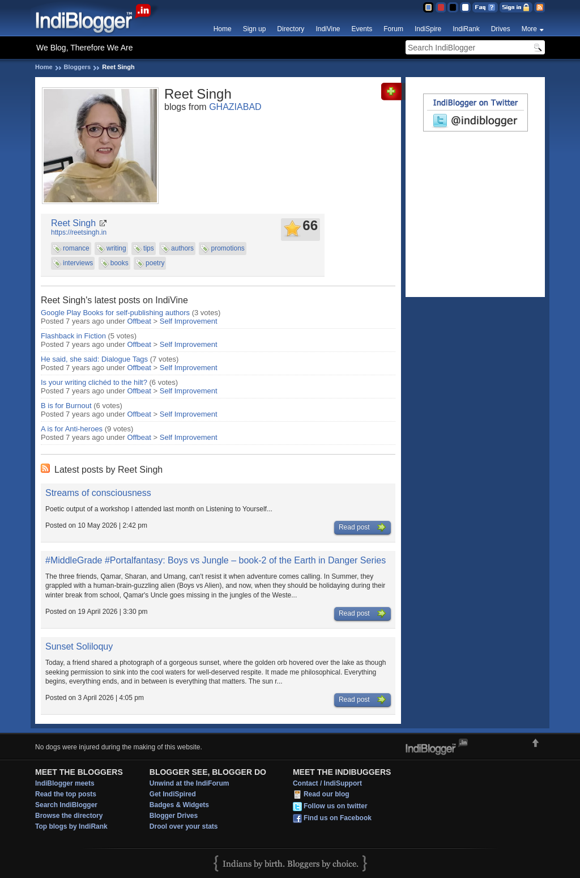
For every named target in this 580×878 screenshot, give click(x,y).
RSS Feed (539, 7)
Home (223, 29)
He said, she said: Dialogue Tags (94, 359)
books (119, 263)
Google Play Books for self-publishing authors (115, 312)
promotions (227, 248)
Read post (362, 527)
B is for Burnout (66, 405)
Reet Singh (73, 223)
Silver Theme (452, 7)
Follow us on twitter (336, 806)
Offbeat (139, 321)
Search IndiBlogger (66, 805)
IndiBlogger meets (65, 783)
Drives (500, 29)
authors (182, 248)
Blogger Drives (174, 816)
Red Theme (440, 7)
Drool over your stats (184, 826)
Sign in (516, 7)
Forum (393, 29)
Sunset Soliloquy (79, 646)
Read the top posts (65, 794)
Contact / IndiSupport (327, 783)
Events (362, 29)
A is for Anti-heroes (72, 429)
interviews (78, 263)
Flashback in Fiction (73, 336)
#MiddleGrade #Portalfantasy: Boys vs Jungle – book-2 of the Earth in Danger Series (215, 560)
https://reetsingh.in (78, 232)
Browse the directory (69, 816)
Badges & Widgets (179, 805)
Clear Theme (465, 7)
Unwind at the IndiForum (189, 783)
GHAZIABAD (235, 107)
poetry (155, 263)
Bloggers (77, 66)
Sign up (254, 29)
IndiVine (327, 29)
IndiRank (466, 29)
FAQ (485, 7)
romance (76, 248)
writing (116, 248)
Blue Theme (428, 7)
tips (148, 248)
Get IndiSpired (173, 794)
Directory (290, 29)
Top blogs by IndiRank (71, 826)
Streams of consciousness (98, 493)
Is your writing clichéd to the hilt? (94, 382)
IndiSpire (428, 29)
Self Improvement (189, 321)
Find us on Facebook (338, 818)
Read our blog (326, 794)
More (529, 29)
